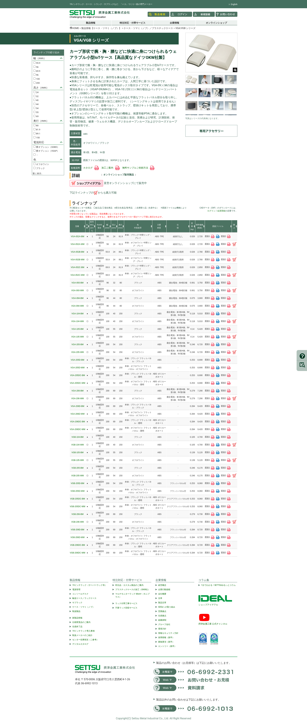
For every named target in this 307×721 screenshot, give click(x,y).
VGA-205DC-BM (77, 375)
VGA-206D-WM (77, 414)
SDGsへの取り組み (166, 607)
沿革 (160, 598)
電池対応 (38, 142)
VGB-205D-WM (77, 491)
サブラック (77, 602)
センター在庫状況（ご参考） (85, 639)
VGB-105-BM (77, 452)
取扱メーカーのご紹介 (82, 635)
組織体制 (162, 620)
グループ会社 (164, 624)
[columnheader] (77, 226)
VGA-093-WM (77, 290)
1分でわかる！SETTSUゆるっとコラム (218, 585)
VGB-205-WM (77, 475)
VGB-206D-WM (77, 537)
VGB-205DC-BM (77, 499)
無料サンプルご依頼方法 (138, 167)
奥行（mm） (41, 120)
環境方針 (162, 629)
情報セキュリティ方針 (168, 633)
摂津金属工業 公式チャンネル (212, 624)
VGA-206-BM (77, 391)
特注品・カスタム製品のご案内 (129, 585)
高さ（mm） (41, 87)
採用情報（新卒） (166, 637)
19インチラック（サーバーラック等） (89, 585)
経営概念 (162, 585)
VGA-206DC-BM (77, 421)
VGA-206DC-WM (77, 429)
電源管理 (76, 589)
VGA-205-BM (77, 344)
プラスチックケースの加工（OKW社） (132, 589)
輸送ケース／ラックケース (84, 598)
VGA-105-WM (77, 337)
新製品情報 (77, 618)
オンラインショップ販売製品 (118, 174)
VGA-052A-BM (77, 236)
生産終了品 (77, 626)
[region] (211, 95)
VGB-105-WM (77, 460)
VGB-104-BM (77, 437)
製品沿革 (162, 602)
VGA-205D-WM (77, 367)
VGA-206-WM (77, 398)
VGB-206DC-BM (77, 545)
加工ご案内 (110, 167)
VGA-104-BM (77, 313)
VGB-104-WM (77, 445)
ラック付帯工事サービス (126, 603)
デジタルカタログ (80, 644)
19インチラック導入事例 (83, 631)
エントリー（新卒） (167, 646)
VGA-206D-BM (77, 406)
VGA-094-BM (77, 298)
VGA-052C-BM (77, 267)
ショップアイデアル (208, 604)
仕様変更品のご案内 (81, 622)
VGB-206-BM (77, 514)
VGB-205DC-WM (77, 506)
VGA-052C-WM (77, 275)
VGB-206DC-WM (77, 553)
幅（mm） (39, 58)
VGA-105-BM (77, 329)
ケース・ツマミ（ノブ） (83, 607)
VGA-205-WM (77, 352)
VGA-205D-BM (77, 360)
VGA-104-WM (77, 321)
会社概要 (162, 594)
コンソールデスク (80, 594)
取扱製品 (76, 611)
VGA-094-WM (77, 306)
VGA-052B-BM (77, 252)
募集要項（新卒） (166, 642)
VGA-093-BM (77, 283)
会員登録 (221, 211)
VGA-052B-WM (78, 259)
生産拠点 (162, 616)
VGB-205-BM (77, 468)
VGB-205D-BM (77, 483)
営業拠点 (162, 611)
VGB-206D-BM (77, 529)
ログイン (211, 211)
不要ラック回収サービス (126, 608)
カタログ (91, 167)
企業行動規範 (164, 589)
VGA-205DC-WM (77, 383)
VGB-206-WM (77, 522)
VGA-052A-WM (78, 244)
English (234, 4)
